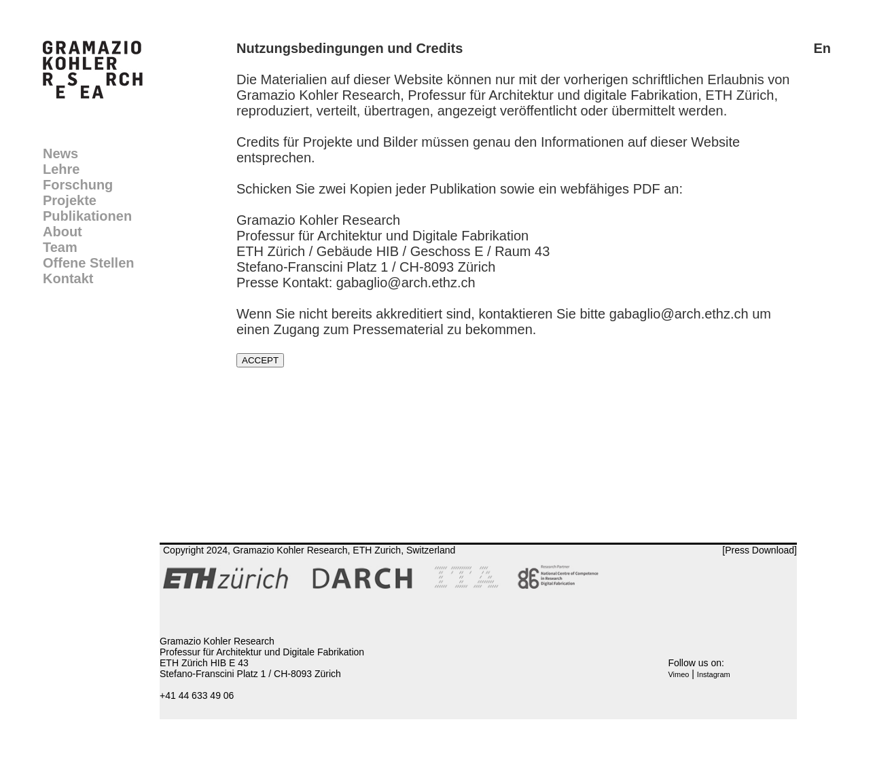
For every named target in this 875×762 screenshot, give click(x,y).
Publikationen (87, 215)
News (60, 153)
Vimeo (678, 674)
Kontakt (68, 278)
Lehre (61, 169)
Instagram (713, 674)
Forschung (78, 184)
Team (60, 247)
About (62, 231)
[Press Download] (759, 550)
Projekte (69, 200)
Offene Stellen (88, 262)
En (822, 48)
